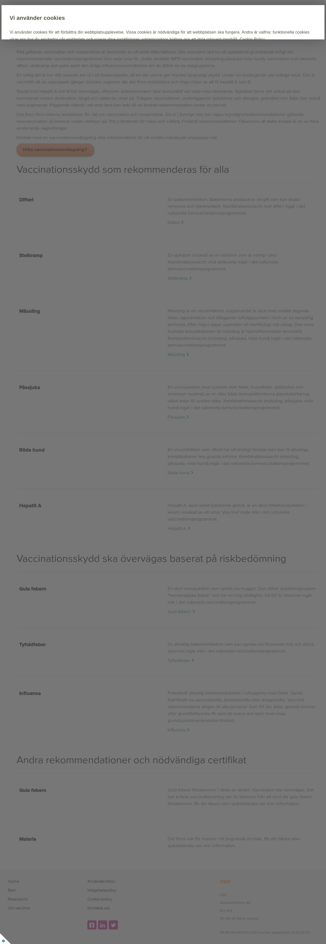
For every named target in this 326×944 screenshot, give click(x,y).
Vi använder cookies (75, 18)
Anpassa (107, 61)
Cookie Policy (158, 46)
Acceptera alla (68, 61)
